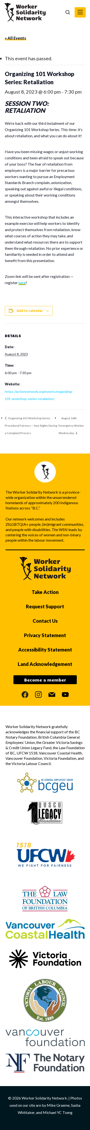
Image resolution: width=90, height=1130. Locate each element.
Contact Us (45, 621)
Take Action (45, 592)
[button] (80, 12)
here (22, 282)
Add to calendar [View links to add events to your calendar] (30, 311)
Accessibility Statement (45, 649)
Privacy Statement (45, 635)
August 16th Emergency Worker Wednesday (71, 425)
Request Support (45, 606)
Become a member (45, 679)
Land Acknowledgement (45, 664)
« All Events (15, 38)
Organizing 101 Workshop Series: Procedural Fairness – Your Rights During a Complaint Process (31, 425)
